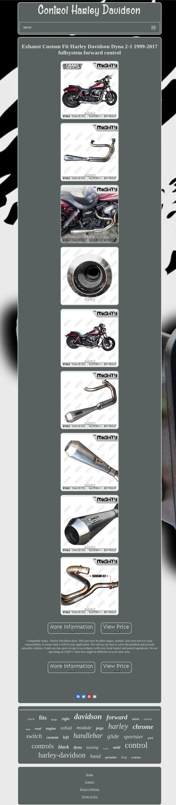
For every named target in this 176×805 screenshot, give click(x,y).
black (63, 747)
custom (52, 737)
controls (43, 746)
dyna (78, 747)
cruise (105, 748)
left (66, 737)
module (84, 727)
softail (66, 727)
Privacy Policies (89, 789)
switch (34, 736)
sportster (133, 737)
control (136, 745)
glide (113, 736)
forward (116, 717)
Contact (89, 782)
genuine (111, 757)
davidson (88, 716)
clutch (31, 719)
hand (95, 756)
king (124, 757)
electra (148, 719)
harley (118, 726)
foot (28, 729)
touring (92, 747)
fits (43, 718)
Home (89, 774)
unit (116, 747)
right (65, 719)
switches (136, 757)
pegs (100, 728)
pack (150, 738)
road (38, 728)
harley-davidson (61, 755)
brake (54, 719)
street (135, 719)
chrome (143, 726)
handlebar (87, 736)
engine (51, 728)
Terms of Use (90, 796)
